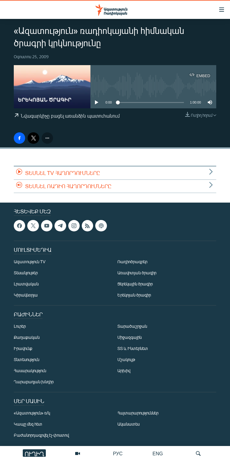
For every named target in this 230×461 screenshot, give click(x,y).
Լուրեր (20, 326)
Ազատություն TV (30, 261)
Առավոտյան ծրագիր (136, 272)
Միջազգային (129, 337)
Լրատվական (26, 283)
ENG (157, 453)
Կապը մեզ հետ (28, 423)
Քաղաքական (27, 337)
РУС (117, 453)
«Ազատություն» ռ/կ (32, 412)
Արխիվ (123, 370)
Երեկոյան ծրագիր (134, 294)
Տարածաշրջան (132, 326)
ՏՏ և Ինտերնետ (132, 348)
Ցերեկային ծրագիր (135, 283)
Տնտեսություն (26, 359)
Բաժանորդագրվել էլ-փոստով (41, 435)
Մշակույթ (126, 359)
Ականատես (128, 423)
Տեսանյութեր (26, 272)
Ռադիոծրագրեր (132, 261)
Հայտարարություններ (137, 412)
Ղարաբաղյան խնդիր (34, 381)
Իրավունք (23, 348)
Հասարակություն (30, 370)
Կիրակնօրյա (26, 294)
